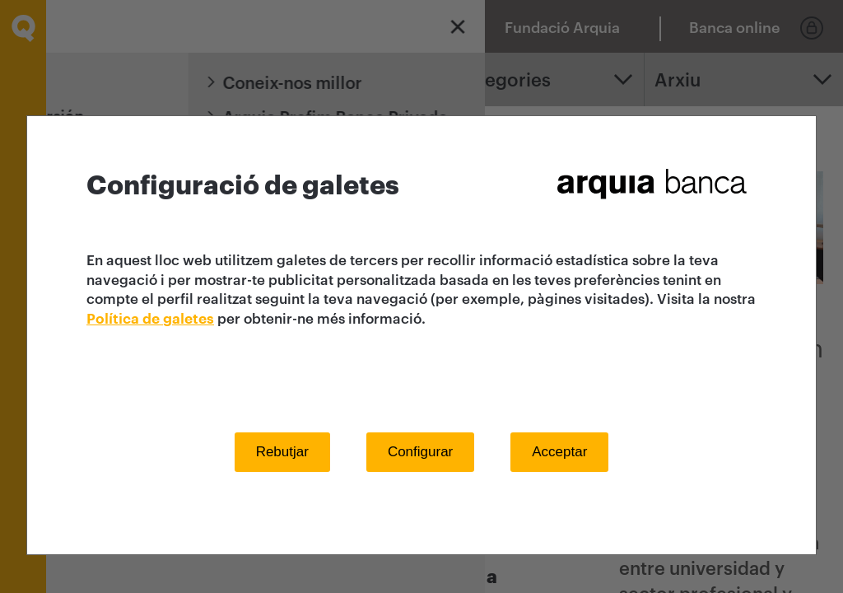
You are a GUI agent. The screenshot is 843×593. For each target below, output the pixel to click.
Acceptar (559, 452)
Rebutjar (282, 452)
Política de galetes (150, 319)
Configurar (420, 452)
